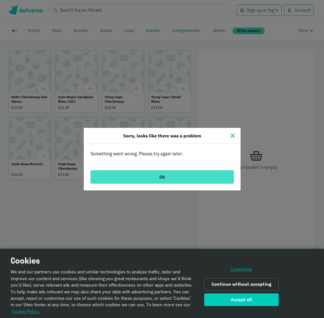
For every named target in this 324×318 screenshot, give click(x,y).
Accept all (241, 301)
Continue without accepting (241, 286)
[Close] (232, 135)
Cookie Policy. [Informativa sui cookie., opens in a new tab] (26, 313)
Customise (241, 271)
